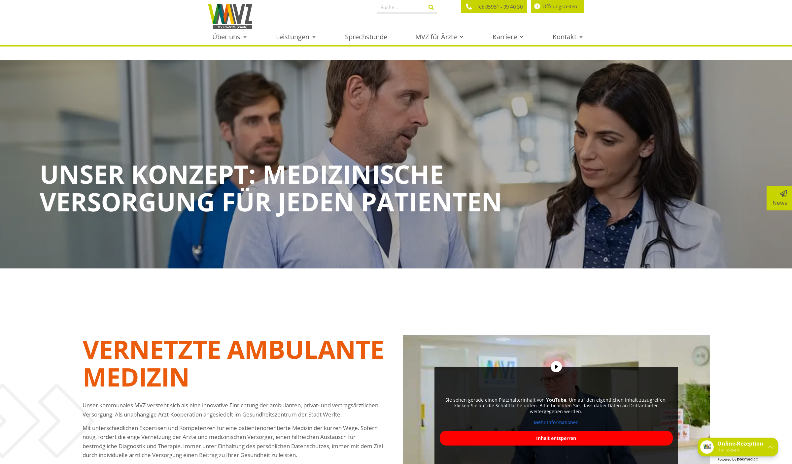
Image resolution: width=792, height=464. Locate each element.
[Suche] (431, 7)
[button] (230, 37)
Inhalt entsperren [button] (556, 438)
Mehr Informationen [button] (556, 422)
